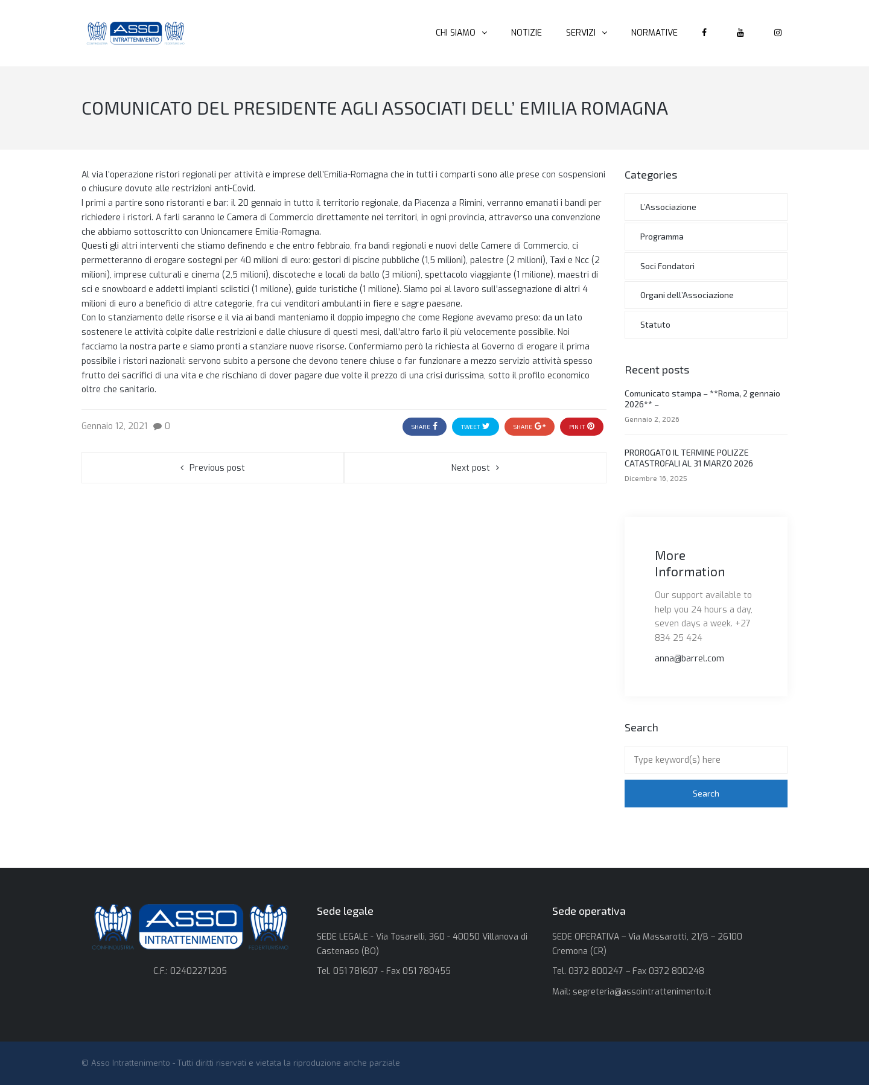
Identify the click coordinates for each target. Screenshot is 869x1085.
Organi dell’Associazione (687, 295)
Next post (470, 468)
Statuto (655, 324)
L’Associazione (668, 207)
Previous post (217, 468)
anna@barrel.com (689, 658)
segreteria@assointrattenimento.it (642, 992)
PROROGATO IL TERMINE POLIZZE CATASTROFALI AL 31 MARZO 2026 (689, 457)
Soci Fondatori (667, 266)
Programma (662, 236)
